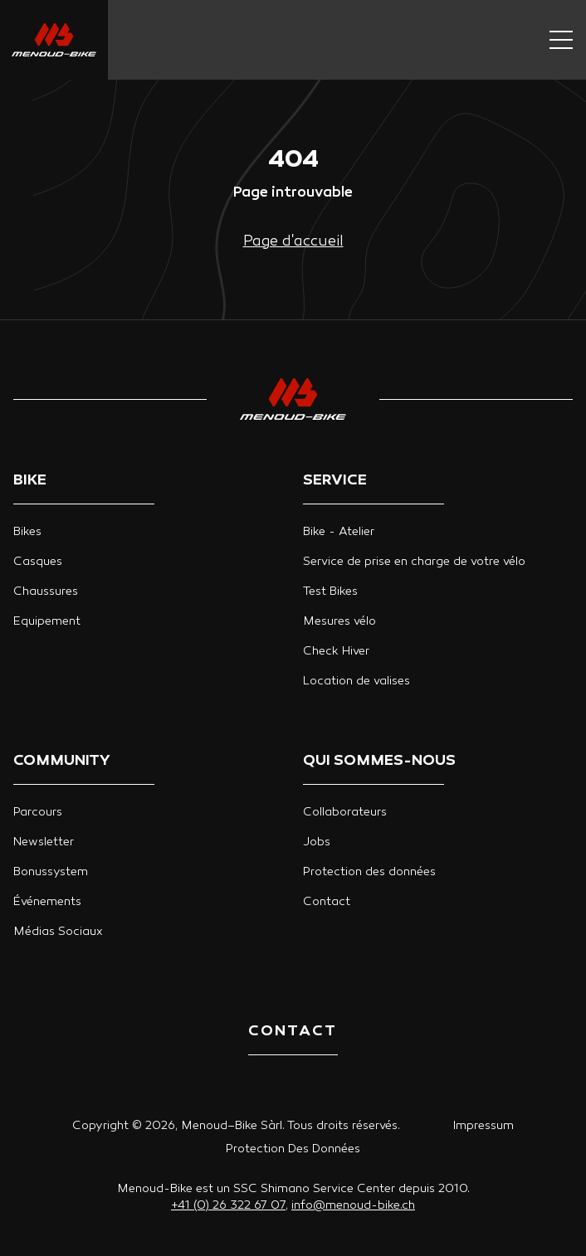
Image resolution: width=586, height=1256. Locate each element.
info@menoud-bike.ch (353, 1206)
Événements (47, 902)
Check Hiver (336, 652)
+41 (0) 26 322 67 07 (228, 1206)
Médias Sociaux (58, 932)
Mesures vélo (339, 622)
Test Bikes (330, 592)
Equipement (47, 622)
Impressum (483, 1126)
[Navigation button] (561, 40)
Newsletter (43, 842)
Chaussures (45, 592)
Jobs (316, 842)
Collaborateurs (345, 813)
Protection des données (369, 872)
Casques (37, 562)
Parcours (37, 813)
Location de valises (356, 681)
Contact (326, 902)
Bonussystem (50, 872)
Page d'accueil (293, 242)
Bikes (27, 532)
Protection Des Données (293, 1149)
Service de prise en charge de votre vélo (414, 562)
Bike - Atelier (338, 532)
